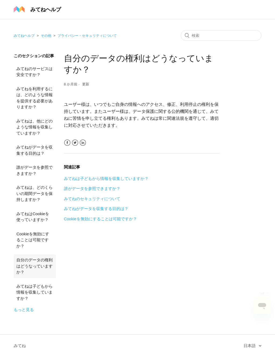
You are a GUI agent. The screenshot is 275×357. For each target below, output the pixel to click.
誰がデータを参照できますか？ (34, 170)
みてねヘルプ (24, 36)
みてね (20, 345)
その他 (46, 36)
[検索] (221, 35)
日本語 (250, 345)
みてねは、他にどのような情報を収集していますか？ (34, 127)
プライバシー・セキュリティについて (87, 36)
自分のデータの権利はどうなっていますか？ (34, 266)
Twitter (75, 142)
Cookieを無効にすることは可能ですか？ (32, 240)
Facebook (67, 142)
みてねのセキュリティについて (92, 198)
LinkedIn (82, 142)
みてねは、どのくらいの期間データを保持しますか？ (34, 193)
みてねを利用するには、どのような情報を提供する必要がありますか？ (34, 97)
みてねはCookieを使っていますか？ (32, 216)
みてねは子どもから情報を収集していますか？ (34, 292)
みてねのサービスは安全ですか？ (34, 71)
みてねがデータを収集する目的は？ (34, 150)
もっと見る (24, 309)
